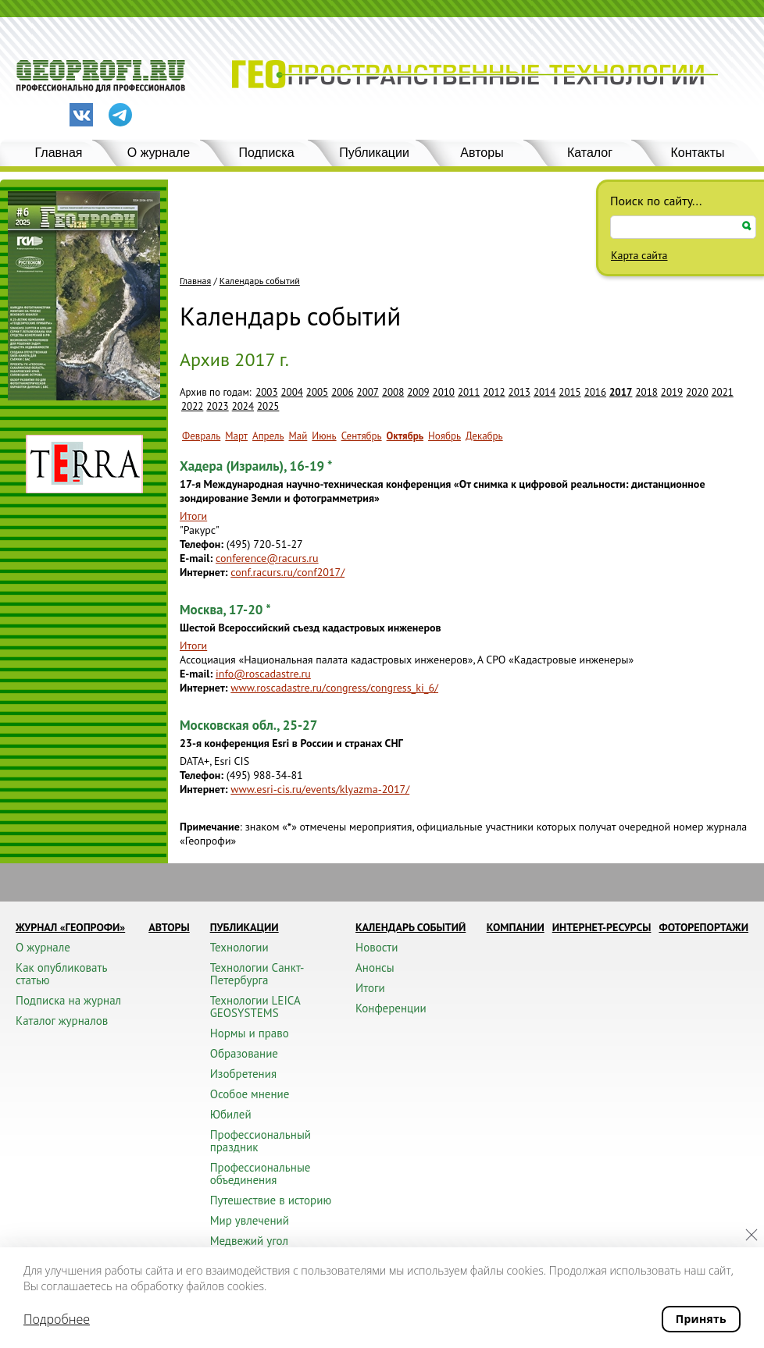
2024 (243, 406)
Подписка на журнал (68, 1000)
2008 (393, 392)
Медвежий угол (249, 1240)
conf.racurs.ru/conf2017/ (287, 572)
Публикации (374, 152)
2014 (544, 392)
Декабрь (484, 436)
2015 (569, 392)
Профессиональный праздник (260, 1140)
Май (298, 436)
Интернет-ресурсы (602, 927)
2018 (646, 392)
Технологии (239, 947)
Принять (701, 1318)
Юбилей (231, 1114)
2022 (192, 406)
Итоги (193, 516)
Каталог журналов (62, 1020)
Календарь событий (260, 281)
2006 (342, 392)
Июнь (324, 436)
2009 (418, 392)
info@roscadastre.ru (263, 674)
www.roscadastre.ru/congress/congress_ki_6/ (334, 688)
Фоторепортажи (703, 927)
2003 (266, 392)
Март (236, 436)
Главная (59, 152)
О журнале (158, 152)
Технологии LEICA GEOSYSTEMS (255, 1006)
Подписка (266, 152)
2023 (217, 406)
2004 (292, 392)
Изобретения (243, 1073)
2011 (469, 392)
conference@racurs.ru (267, 558)
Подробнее (56, 1319)
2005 (317, 392)
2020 (697, 392)
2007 (368, 392)
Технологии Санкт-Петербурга (257, 973)
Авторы (481, 152)
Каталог (589, 152)
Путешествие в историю (271, 1200)
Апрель (268, 436)
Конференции (391, 1008)
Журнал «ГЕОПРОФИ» (70, 927)
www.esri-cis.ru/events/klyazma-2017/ (319, 789)
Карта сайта (639, 255)
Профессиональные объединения (260, 1173)
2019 (672, 392)
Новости (376, 947)
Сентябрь (361, 436)
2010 (444, 392)
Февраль (201, 436)
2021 (723, 392)
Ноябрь (444, 436)
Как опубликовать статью (61, 973)
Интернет (202, 572)
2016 (595, 392)
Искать (747, 226)
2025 (268, 406)
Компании (515, 927)
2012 (494, 392)
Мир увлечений (249, 1220)
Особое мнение (250, 1094)
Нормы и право (249, 1033)
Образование (244, 1053)
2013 (519, 392)
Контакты (697, 152)
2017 (620, 392)
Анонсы (374, 967)
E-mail (194, 558)
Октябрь (405, 436)
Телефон (200, 544)
